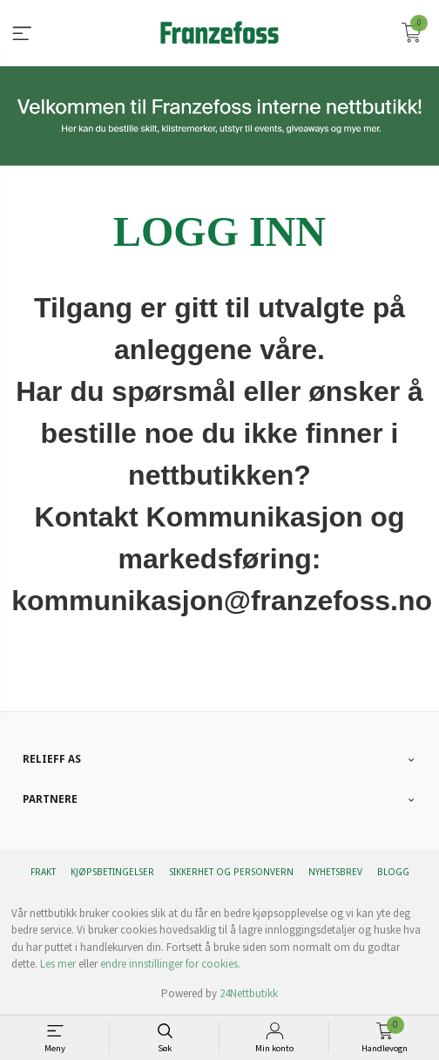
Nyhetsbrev (335, 872)
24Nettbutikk (249, 993)
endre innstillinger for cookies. (170, 963)
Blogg (393, 872)
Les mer (58, 963)
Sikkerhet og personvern (231, 872)
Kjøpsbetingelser (112, 872)
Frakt (43, 872)
